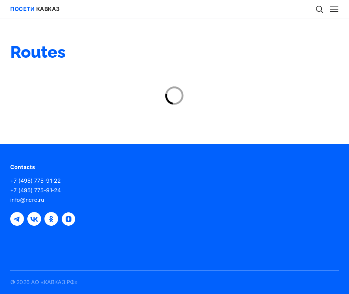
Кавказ (35, 8)
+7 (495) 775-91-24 (35, 190)
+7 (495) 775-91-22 (35, 180)
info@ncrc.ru (27, 199)
